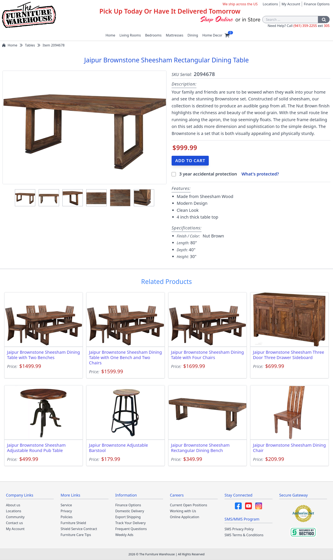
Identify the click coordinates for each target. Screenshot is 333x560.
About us (13, 505)
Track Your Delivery (130, 523)
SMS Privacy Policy (239, 529)
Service (66, 505)
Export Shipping (128, 517)
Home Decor (212, 35)
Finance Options (317, 4)
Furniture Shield (73, 523)
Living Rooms (130, 35)
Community (15, 517)
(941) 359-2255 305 (311, 25)
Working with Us (183, 511)
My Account (291, 4)
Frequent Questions (131, 528)
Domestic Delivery (129, 511)
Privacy (66, 511)
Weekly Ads (124, 534)
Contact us (14, 523)
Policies (66, 517)
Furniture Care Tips (76, 534)
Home (110, 35)
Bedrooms (153, 35)
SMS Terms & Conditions (243, 535)
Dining (193, 35)
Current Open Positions (188, 505)
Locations (270, 4)
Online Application (184, 517)
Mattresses (174, 35)
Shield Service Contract (79, 528)
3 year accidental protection (208, 174)
